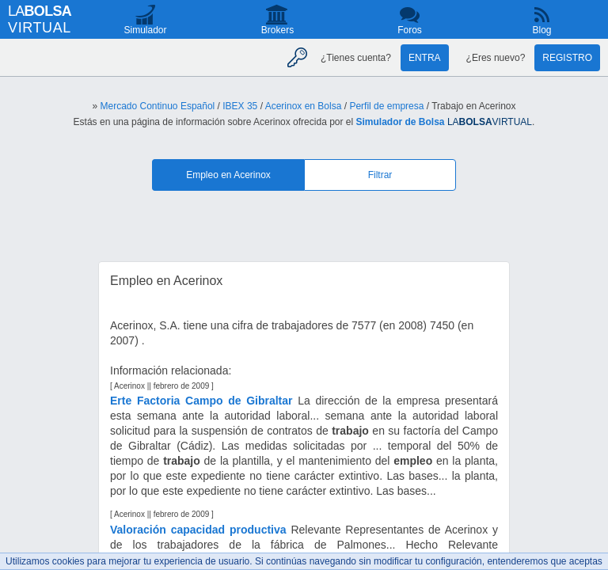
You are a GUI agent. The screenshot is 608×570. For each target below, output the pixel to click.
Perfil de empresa (386, 106)
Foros (409, 30)
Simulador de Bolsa (400, 121)
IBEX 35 (239, 106)
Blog (541, 30)
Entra (424, 57)
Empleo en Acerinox (228, 174)
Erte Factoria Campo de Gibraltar (201, 400)
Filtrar (380, 174)
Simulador (145, 30)
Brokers (277, 30)
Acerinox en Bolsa (303, 106)
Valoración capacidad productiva (198, 529)
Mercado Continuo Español (157, 106)
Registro (567, 57)
